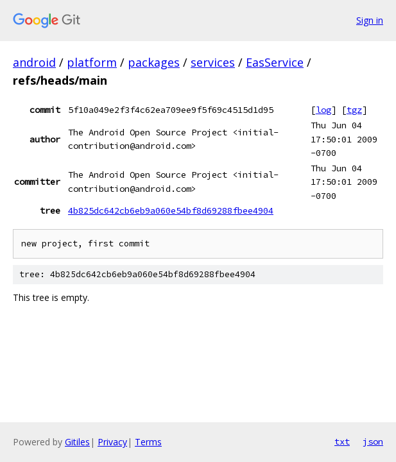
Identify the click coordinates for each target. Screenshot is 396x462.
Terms (148, 442)
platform (92, 62)
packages (154, 62)
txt (342, 441)
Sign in (369, 20)
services (213, 62)
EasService (275, 62)
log (323, 110)
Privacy (112, 442)
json (373, 441)
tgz (354, 110)
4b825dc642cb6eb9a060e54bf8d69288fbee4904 (170, 210)
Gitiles (77, 442)
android (34, 62)
